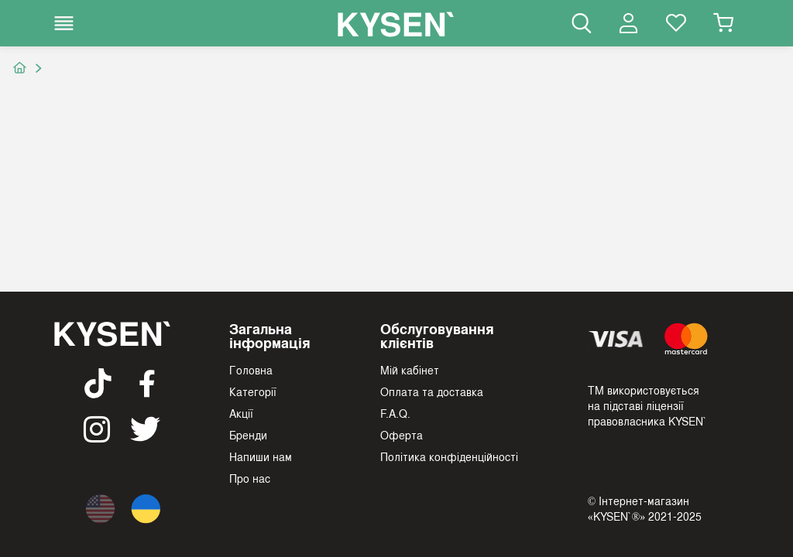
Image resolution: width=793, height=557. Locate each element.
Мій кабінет (409, 370)
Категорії (252, 391)
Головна (251, 370)
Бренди (248, 435)
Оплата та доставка (431, 391)
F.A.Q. (395, 413)
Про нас (249, 478)
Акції (241, 413)
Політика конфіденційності (449, 456)
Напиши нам (260, 456)
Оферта (401, 435)
